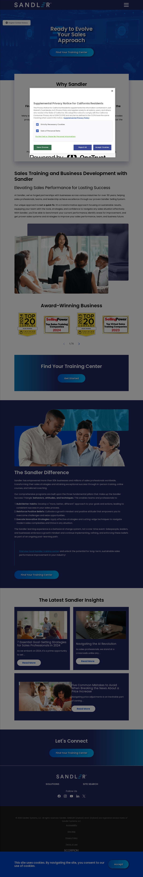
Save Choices (43, 147)
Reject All (83, 147)
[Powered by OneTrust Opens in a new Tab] (39, 155)
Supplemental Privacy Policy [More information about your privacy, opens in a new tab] (76, 118)
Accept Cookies (102, 147)
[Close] (112, 91)
